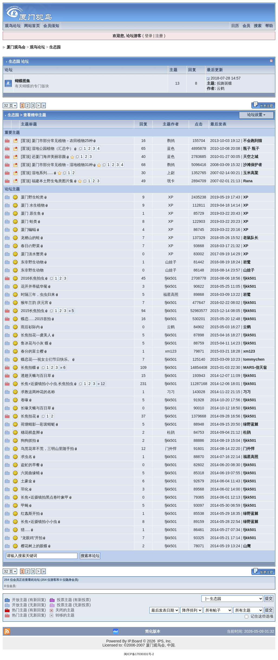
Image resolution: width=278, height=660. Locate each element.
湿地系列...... (42, 173)
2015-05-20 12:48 (225, 319)
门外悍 (170, 448)
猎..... (25, 530)
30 (143, 173)
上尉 (171, 173)
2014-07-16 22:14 (225, 457)
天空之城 (250, 156)
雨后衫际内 (30, 327)
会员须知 (51, 26)
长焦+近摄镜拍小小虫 (39, 521)
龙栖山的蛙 (30, 238)
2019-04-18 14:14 (225, 205)
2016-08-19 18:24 (225, 262)
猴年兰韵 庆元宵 (34, 302)
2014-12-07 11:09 (225, 375)
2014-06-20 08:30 (225, 465)
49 (143, 181)
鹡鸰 (171, 140)
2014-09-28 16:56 (225, 416)
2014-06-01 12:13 (225, 497)
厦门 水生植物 (33, 205)
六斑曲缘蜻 (30, 473)
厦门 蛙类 (29, 221)
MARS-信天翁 (255, 367)
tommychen (253, 359)
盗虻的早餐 (30, 465)
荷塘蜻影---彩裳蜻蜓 (38, 424)
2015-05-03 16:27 (225, 327)
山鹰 (247, 546)
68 (143, 164)
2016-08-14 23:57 (225, 270)
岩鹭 (247, 262)
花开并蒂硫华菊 (34, 286)
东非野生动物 (32, 262)
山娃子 (170, 262)
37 (143, 416)
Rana (247, 181)
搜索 (258, 26)
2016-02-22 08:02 (225, 302)
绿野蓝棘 (250, 424)
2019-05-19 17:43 (225, 197)
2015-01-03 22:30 (225, 367)
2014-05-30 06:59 (225, 505)
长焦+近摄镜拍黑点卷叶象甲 (44, 497)
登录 (148, 36)
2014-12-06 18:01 (225, 384)
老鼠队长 (250, 238)
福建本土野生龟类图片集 (52, 181)
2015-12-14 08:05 (225, 311)
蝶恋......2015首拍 (36, 319)
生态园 (55, 47)
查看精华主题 (34, 115)
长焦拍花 (28, 416)
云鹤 (220, 88)
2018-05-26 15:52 (225, 238)
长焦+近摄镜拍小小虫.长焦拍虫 (47, 384)
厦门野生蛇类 (32, 197)
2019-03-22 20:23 (225, 221)
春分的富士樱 (32, 351)
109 (143, 367)
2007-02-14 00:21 (225, 173)
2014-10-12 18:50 (225, 408)
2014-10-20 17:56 (225, 400)
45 (143, 278)
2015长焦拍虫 (32, 311)
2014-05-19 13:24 (225, 546)
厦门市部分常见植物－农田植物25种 (62, 140)
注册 (159, 36)
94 (143, 311)
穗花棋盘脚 (30, 432)
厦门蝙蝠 (28, 229)
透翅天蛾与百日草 (36, 375)
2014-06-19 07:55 (225, 473)
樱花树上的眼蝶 (34, 546)
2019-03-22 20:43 (225, 213)
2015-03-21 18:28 (225, 351)
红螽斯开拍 (30, 513)
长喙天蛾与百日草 (36, 408)
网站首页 (32, 26)
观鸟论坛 (13, 26)
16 (143, 140)
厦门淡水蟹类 (32, 254)
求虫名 (26, 457)
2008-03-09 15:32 (225, 164)
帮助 (269, 26)
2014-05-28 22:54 (225, 521)
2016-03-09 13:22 (225, 294)
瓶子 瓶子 (251, 148)
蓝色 (171, 148)
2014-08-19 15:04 (225, 440)
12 (143, 448)
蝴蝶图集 (22, 81)
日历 (235, 26)
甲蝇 (24, 505)
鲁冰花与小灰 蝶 (34, 343)
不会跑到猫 (252, 140)
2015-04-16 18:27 (225, 335)
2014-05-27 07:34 (225, 530)
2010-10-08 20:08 (225, 148)
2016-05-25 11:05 (225, 286)
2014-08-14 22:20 (225, 448)
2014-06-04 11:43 (225, 481)
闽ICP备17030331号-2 (139, 654)
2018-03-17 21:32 (225, 246)
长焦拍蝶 (28, 367)
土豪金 (26, 481)
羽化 (24, 489)
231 (143, 384)
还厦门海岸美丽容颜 (49, 156)
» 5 (71, 311)
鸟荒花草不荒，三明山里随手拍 (47, 448)
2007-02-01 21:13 (225, 181)
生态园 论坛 (19, 61)
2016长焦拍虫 (32, 278)
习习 (171, 392)
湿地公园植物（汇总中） (52, 148)
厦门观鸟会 (15, 47)
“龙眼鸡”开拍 (31, 538)
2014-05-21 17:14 (225, 538)
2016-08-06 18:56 (225, 278)
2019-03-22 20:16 (225, 229)
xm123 (170, 351)
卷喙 (24, 400)
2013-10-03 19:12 (225, 140)
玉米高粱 (250, 173)
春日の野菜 (30, 246)
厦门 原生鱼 (31, 213)
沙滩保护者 (252, 164)
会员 (246, 26)
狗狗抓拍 (28, 440)
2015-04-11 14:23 (225, 343)
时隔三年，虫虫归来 (38, 294)
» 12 (101, 384)
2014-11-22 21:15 (225, 392)
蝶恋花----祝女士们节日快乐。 (46, 359)
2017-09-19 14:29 (225, 254)
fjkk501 (171, 278)
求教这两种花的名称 (38, 392)
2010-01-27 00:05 (225, 156)
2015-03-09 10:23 (225, 359)
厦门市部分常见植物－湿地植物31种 (62, 164)
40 (143, 156)
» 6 (62, 367)
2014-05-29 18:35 (225, 513)
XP (170, 197)
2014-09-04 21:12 (225, 432)
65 (143, 148)
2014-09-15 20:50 (225, 424)
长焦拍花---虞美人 (36, 335)
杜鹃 (171, 432)
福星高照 (170, 294)
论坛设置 (254, 114)
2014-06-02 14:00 (225, 489)
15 (143, 375)
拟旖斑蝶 (224, 83)
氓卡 (171, 181)
